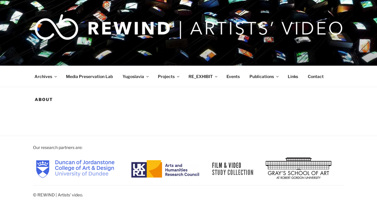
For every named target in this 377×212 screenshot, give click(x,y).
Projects (169, 76)
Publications (264, 76)
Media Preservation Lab (89, 76)
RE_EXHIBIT (203, 76)
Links (293, 76)
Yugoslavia (136, 76)
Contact (316, 76)
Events (233, 76)
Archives (46, 76)
